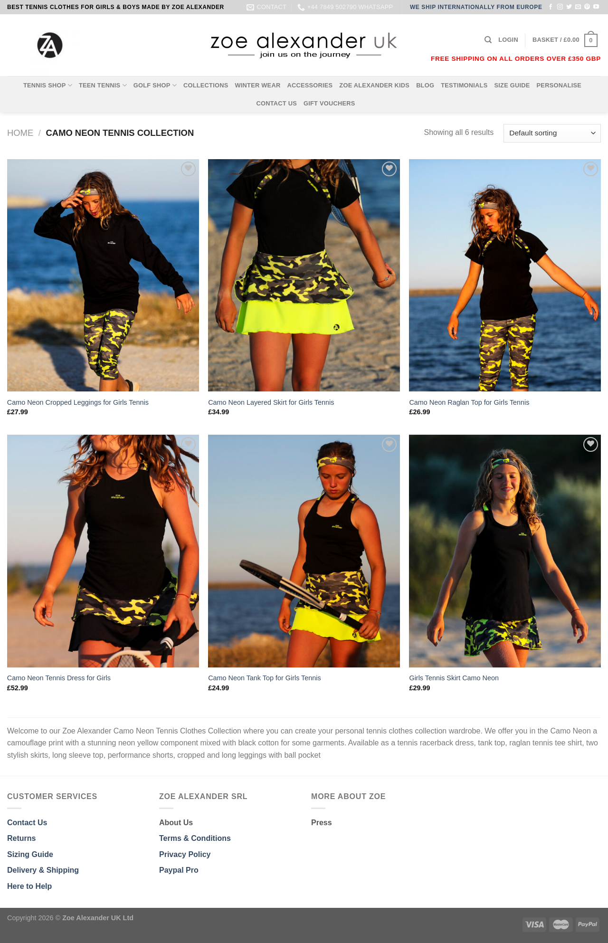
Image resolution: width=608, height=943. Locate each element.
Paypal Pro (179, 870)
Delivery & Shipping (43, 870)
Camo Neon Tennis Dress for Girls (59, 678)
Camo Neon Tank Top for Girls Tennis (264, 678)
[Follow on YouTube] (596, 7)
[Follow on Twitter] (569, 7)
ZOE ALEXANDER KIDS (374, 85)
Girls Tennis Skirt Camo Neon (453, 678)
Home (20, 133)
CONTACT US (276, 103)
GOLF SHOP (155, 85)
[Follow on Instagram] (560, 7)
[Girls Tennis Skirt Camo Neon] (505, 551)
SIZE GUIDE (512, 85)
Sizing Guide (30, 854)
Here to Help (29, 886)
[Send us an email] (578, 7)
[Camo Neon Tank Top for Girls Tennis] (304, 551)
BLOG (425, 85)
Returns (21, 838)
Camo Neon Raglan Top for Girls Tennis (469, 402)
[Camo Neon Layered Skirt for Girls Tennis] (304, 275)
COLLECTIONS (205, 85)
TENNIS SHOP (47, 85)
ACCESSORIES (309, 85)
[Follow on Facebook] (550, 7)
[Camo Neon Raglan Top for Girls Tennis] (505, 275)
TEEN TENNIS (103, 85)
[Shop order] (552, 133)
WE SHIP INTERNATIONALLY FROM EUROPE (476, 7)
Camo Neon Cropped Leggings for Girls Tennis (78, 402)
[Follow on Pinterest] (587, 7)
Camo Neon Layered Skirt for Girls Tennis (271, 402)
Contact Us (27, 823)
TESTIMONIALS (464, 85)
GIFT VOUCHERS (329, 103)
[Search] (488, 40)
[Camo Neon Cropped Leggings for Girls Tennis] (103, 275)
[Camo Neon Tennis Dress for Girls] (103, 551)
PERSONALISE (559, 85)
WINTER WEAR (257, 85)
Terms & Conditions (195, 838)
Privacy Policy (185, 854)
